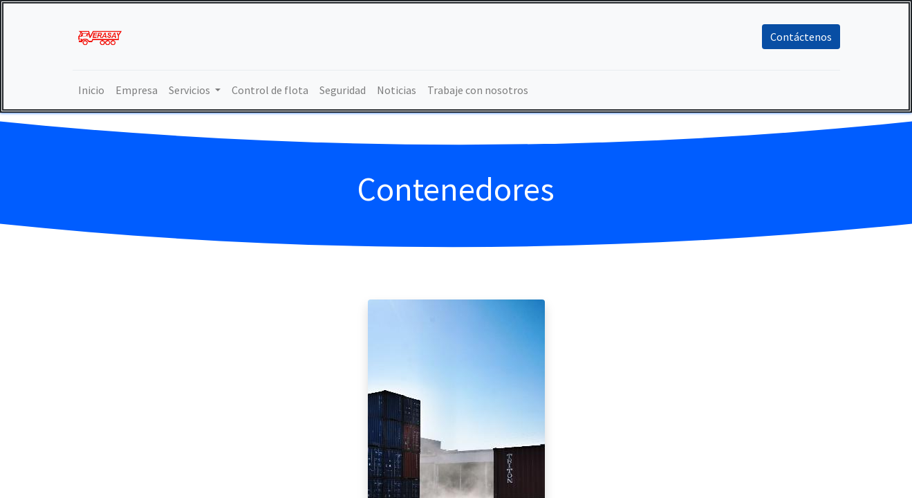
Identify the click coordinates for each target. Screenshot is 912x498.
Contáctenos (801, 37)
